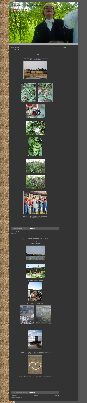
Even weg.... (14, 233)
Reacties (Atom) (20, 397)
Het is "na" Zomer (16, 49)
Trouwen (15, 44)
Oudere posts (56, 395)
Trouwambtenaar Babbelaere (26, 5)
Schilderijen (21, 44)
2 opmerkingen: (25, 228)
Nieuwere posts (14, 395)
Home (11, 44)
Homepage (36, 395)
